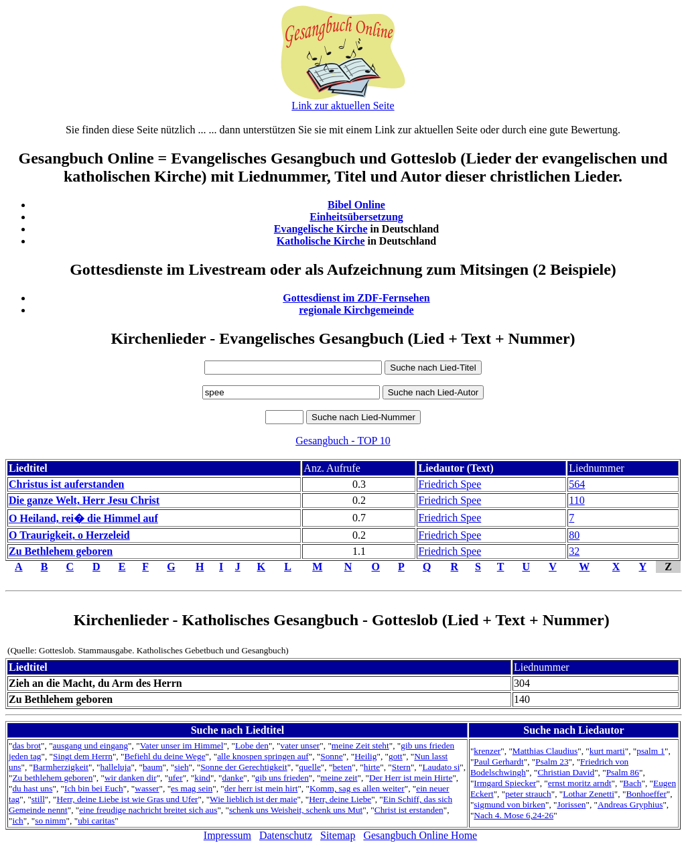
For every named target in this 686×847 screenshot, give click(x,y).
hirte (372, 767)
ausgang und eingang (91, 745)
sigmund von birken (509, 804)
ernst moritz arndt (580, 783)
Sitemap (337, 835)
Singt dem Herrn (83, 756)
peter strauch (528, 794)
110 (576, 500)
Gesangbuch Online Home (420, 835)
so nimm (50, 821)
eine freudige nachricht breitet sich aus (148, 810)
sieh (181, 767)
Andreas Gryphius (630, 804)
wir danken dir (131, 778)
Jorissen (571, 804)
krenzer (487, 751)
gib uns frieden (282, 778)
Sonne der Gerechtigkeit (243, 767)
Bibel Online (356, 204)
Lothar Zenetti (588, 794)
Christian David (565, 772)
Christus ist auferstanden (66, 484)
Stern (401, 767)
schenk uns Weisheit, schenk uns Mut (295, 810)
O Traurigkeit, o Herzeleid (69, 535)
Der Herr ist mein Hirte (410, 778)
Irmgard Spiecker (505, 783)
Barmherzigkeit (60, 767)
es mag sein (191, 788)
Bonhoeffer (646, 794)
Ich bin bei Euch (93, 788)
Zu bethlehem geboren (52, 778)
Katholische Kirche (321, 241)
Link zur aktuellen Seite (342, 105)
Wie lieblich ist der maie (253, 799)
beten (342, 767)
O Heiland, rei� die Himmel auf (83, 518)
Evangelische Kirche (321, 229)
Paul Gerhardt (498, 762)
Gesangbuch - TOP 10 (342, 440)
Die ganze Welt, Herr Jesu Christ (84, 500)
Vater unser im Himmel (182, 745)
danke (232, 778)
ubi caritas (96, 821)
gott (396, 756)
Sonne (331, 756)
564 (577, 484)
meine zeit (338, 778)
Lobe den (252, 745)
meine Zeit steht (360, 745)
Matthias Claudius (544, 751)
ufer (175, 778)
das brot (26, 745)
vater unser (300, 745)
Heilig (365, 756)
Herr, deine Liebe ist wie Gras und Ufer (127, 799)
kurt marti (607, 751)
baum (153, 767)
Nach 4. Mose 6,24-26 (513, 815)
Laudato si (441, 767)
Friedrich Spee (449, 484)
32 (574, 551)
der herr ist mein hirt (261, 788)
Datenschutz (285, 835)
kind (202, 778)
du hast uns (32, 788)
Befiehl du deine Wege (164, 756)
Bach (632, 783)
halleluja (115, 767)
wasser (147, 788)
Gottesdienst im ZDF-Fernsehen (356, 298)
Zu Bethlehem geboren (61, 551)
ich (17, 821)
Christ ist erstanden (408, 810)
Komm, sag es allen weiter (357, 788)
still (38, 799)
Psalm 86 (622, 772)
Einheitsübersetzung (356, 216)
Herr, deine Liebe (340, 799)
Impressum (227, 835)
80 (574, 535)
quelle (310, 767)
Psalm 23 (551, 762)
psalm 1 (650, 751)
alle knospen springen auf (263, 756)
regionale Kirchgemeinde (356, 310)
